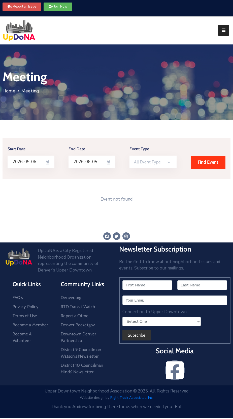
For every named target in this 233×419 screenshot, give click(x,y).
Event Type (139, 148)
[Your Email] (174, 300)
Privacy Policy (26, 306)
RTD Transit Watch (78, 306)
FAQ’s (18, 297)
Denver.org (71, 297)
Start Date (16, 148)
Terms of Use (25, 315)
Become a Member (30, 324)
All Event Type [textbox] (147, 161)
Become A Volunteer (22, 337)
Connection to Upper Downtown (154, 312)
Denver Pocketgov (78, 324)
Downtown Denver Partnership (78, 337)
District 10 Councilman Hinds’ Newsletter (82, 368)
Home (9, 91)
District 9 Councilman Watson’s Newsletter (81, 353)
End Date (77, 148)
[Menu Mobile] (223, 30)
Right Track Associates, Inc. (131, 397)
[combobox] (152, 162)
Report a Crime (74, 315)
